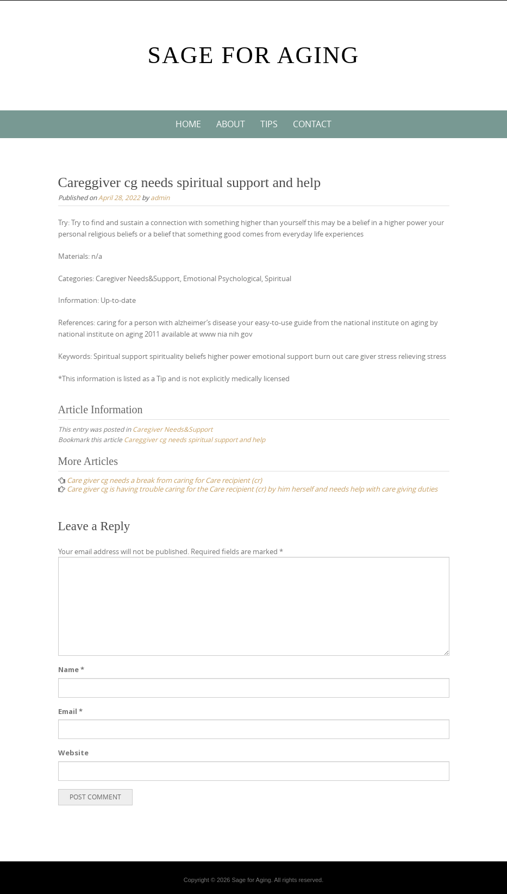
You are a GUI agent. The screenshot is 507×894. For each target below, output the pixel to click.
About (230, 124)
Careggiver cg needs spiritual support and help (194, 439)
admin (160, 197)
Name (71, 669)
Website (73, 753)
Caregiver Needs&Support (172, 429)
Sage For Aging (254, 55)
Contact (312, 124)
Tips (269, 124)
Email (70, 711)
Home (188, 124)
